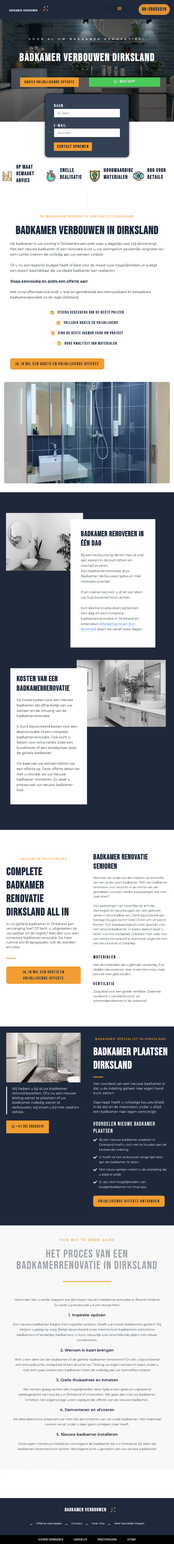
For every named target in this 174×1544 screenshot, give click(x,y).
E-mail (61, 131)
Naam (60, 112)
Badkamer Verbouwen (85, 1510)
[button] (119, 11)
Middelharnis (111, 630)
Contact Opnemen (73, 152)
